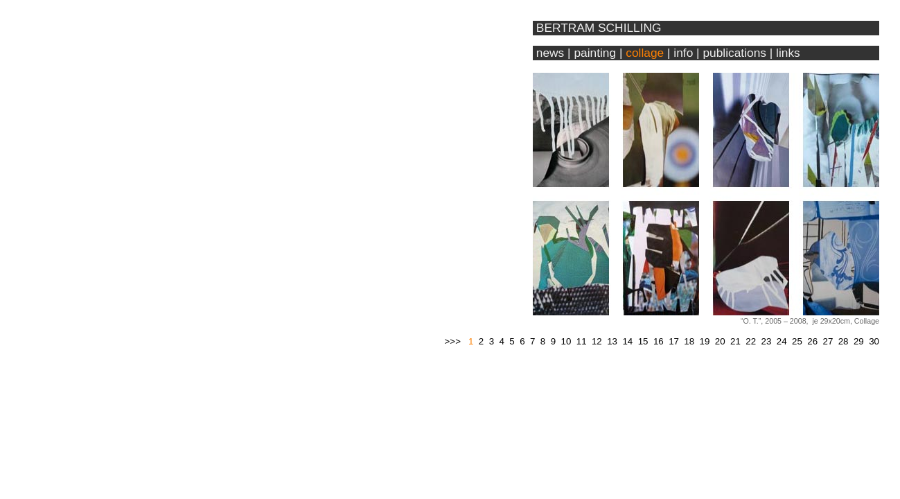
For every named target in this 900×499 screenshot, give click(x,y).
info (683, 53)
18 (689, 341)
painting (595, 53)
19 (705, 341)
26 (812, 341)
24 (782, 341)
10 (566, 341)
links (788, 53)
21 (735, 341)
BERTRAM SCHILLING (599, 28)
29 (859, 341)
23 (766, 341)
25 (797, 341)
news (548, 53)
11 (581, 341)
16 (658, 341)
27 (827, 341)
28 (843, 341)
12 (597, 341)
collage (645, 53)
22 (750, 341)
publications (734, 53)
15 (643, 341)
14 (627, 341)
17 (674, 341)
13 (612, 341)
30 (874, 341)
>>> (453, 341)
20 (720, 341)
